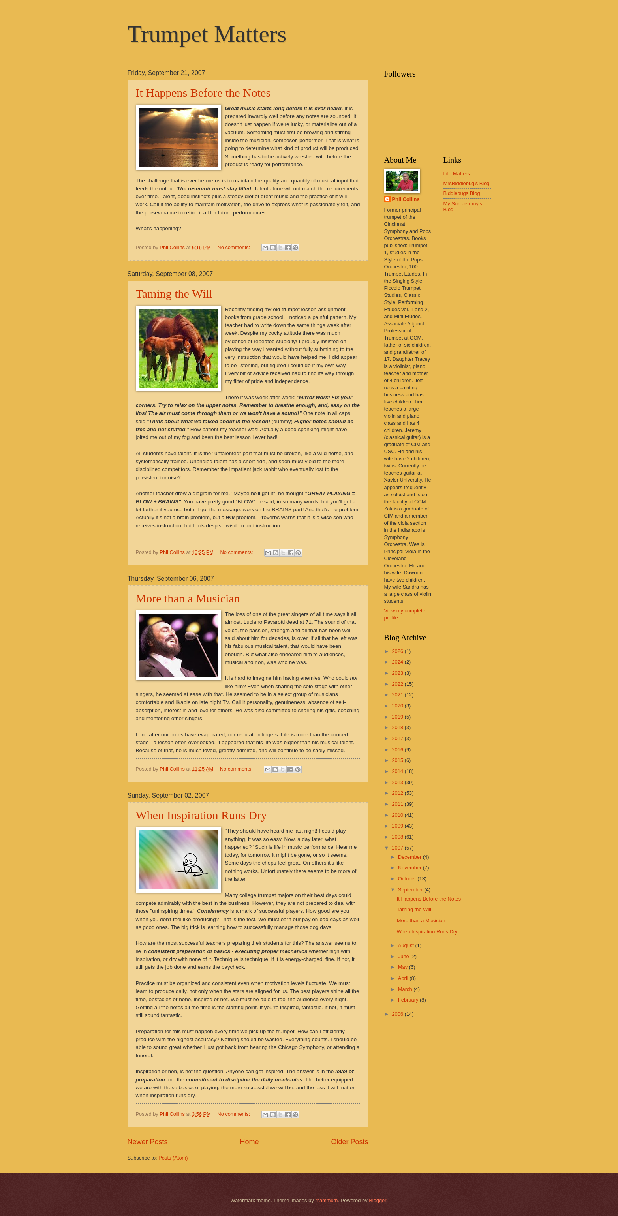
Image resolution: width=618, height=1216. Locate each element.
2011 (398, 804)
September (411, 890)
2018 (398, 727)
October (407, 879)
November (410, 868)
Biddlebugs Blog (461, 193)
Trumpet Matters (207, 34)
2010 (398, 815)
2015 (398, 760)
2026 (398, 651)
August (406, 945)
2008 (398, 837)
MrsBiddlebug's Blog (466, 183)
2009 (398, 826)
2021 (398, 695)
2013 (398, 782)
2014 (398, 771)
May (403, 967)
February (409, 1000)
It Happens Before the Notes (203, 92)
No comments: (234, 247)
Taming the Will (174, 293)
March (405, 989)
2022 (398, 684)
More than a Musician (188, 598)
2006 (398, 1014)
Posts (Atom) (173, 1158)
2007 (398, 848)
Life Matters (456, 173)
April (403, 978)
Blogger (377, 1200)
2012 (398, 793)
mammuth (326, 1200)
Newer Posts (148, 1142)
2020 (398, 706)
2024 (398, 662)
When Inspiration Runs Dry (201, 815)
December (410, 857)
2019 (398, 717)
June (404, 956)
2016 (398, 749)
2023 (398, 673)
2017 (398, 738)
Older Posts (349, 1142)
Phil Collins (406, 199)
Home (249, 1142)
